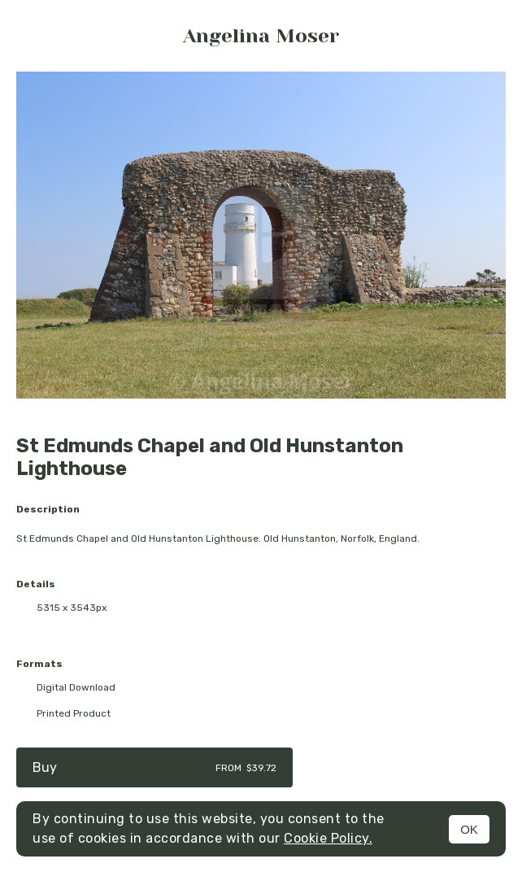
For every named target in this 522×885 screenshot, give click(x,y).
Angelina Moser (261, 35)
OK (469, 829)
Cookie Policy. (328, 838)
